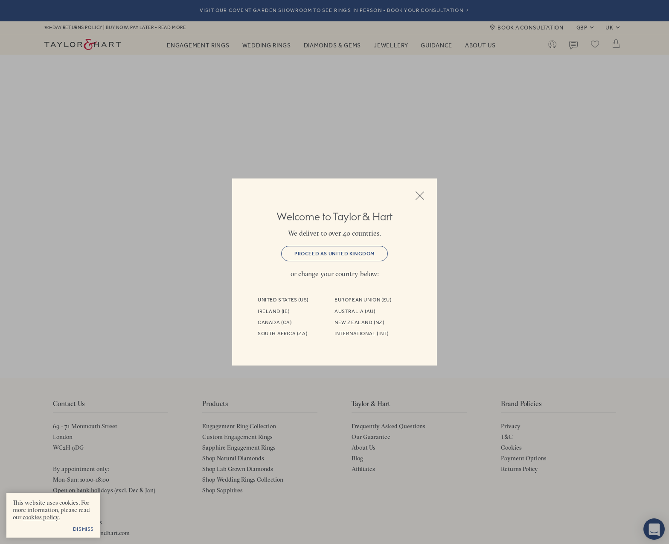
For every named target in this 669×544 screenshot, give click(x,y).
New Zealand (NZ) (359, 322)
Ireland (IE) (273, 311)
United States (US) (283, 300)
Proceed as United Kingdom (334, 254)
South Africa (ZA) (282, 333)
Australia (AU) (354, 311)
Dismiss (83, 529)
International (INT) (361, 333)
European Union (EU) (362, 300)
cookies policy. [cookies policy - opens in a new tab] (41, 517)
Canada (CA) (275, 322)
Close (419, 195)
